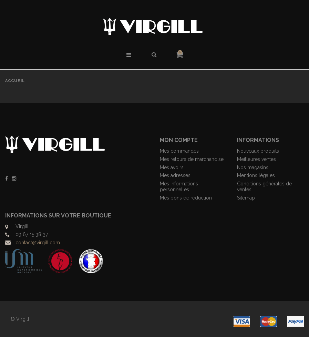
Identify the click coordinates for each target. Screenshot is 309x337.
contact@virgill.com (38, 242)
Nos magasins (252, 167)
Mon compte (179, 140)
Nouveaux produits (258, 151)
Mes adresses (175, 175)
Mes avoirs (172, 167)
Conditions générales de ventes (264, 186)
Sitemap (246, 198)
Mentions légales (256, 175)
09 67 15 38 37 (32, 234)
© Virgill (19, 319)
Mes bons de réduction (186, 198)
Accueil (15, 81)
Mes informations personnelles (179, 186)
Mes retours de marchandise (192, 159)
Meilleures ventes (256, 159)
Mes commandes (179, 151)
